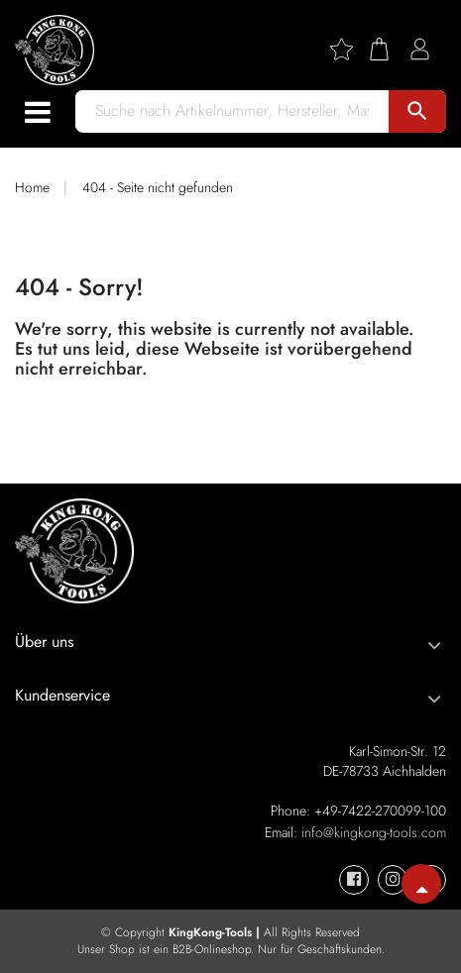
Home (32, 187)
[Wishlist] (349, 49)
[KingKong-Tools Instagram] (392, 880)
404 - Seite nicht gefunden (157, 187)
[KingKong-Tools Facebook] (354, 880)
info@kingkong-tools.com (373, 832)
